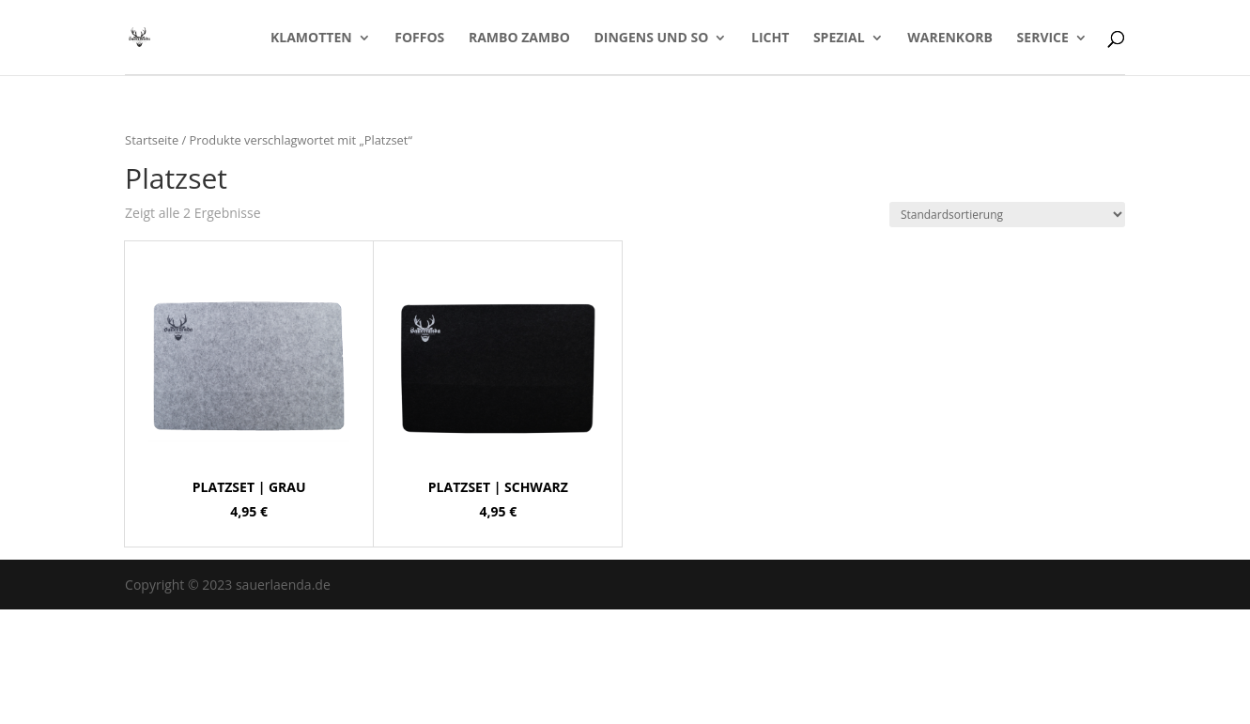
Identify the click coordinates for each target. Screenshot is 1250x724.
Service (1043, 38)
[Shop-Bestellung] (1007, 214)
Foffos (419, 38)
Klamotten (311, 38)
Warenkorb (950, 38)
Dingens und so (651, 38)
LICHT (770, 38)
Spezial (839, 38)
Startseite (151, 139)
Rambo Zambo (519, 38)
